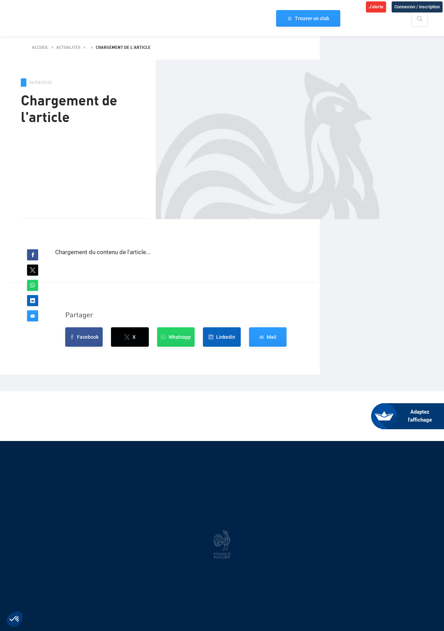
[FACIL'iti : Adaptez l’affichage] (413, 416)
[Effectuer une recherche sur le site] (425, 18)
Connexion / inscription (417, 6)
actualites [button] (68, 47)
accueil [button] (40, 47)
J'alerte (376, 6)
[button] (32, 254)
